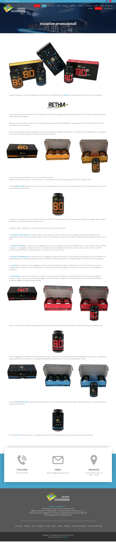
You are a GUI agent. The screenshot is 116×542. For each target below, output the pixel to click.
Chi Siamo (51, 6)
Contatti (90, 8)
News (102, 6)
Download (88, 6)
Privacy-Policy (69, 536)
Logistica (73, 6)
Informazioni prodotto (79, 526)
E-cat (44, 6)
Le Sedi (95, 6)
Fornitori (80, 6)
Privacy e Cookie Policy (95, 526)
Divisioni (65, 6)
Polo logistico (108, 8)
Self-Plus (98, 8)
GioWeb (37, 6)
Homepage (18, 526)
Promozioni (109, 6)
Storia (59, 6)
